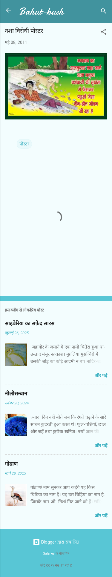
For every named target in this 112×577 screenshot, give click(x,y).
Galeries (49, 553)
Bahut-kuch (41, 11)
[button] (103, 32)
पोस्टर (24, 144)
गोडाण (11, 464)
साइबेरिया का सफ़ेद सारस (29, 323)
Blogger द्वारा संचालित (56, 542)
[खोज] (103, 12)
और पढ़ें (101, 375)
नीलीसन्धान (16, 394)
